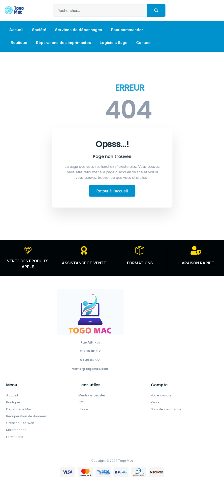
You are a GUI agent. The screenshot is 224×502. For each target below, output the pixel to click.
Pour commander (127, 29)
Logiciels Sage (114, 42)
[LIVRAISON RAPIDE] (196, 250)
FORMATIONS (140, 263)
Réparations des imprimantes (63, 42)
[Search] (156, 10)
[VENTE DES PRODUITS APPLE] (28, 250)
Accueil (16, 29)
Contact (143, 42)
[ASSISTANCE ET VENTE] (84, 250)
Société (39, 29)
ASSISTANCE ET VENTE (84, 263)
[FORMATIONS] (139, 250)
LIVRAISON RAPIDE (196, 263)
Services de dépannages (78, 29)
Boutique (19, 42)
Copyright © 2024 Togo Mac (112, 461)
